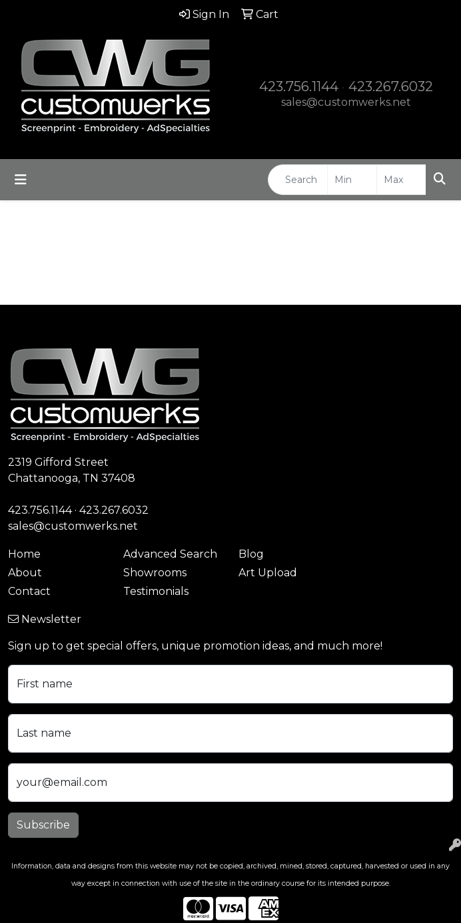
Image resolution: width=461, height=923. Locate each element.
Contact (29, 591)
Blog (251, 554)
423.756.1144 (298, 86)
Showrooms (155, 572)
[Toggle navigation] (21, 179)
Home (24, 554)
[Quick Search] (298, 179)
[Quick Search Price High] (401, 179)
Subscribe (43, 825)
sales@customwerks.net (346, 102)
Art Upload (267, 572)
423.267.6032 (390, 86)
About (25, 572)
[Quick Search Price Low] (352, 179)
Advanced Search (170, 554)
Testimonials (156, 591)
